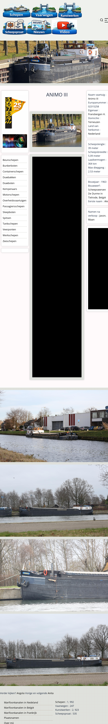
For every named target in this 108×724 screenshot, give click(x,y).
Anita (51, 693)
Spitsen (7, 218)
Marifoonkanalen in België (19, 707)
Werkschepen (10, 235)
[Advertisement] (56, 267)
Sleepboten (9, 212)
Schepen (60, 702)
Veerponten (9, 229)
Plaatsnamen (11, 717)
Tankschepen (10, 223)
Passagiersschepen (13, 206)
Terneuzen (94, 122)
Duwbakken (9, 177)
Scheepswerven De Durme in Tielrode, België (97, 193)
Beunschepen (10, 160)
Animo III (93, 98)
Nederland (94, 133)
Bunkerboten (10, 165)
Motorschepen (11, 194)
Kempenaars (10, 189)
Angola (20, 693)
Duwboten (8, 183)
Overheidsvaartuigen (14, 200)
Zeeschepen (9, 241)
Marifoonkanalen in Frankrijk (20, 712)
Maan (91, 219)
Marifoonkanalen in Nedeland (21, 702)
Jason (102, 215)
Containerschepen (13, 171)
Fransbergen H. (96, 114)
